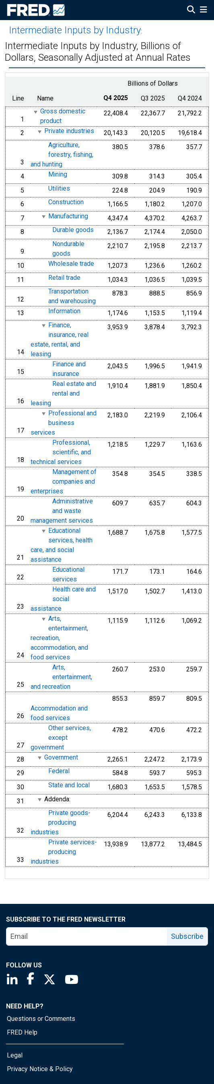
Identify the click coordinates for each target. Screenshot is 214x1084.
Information (64, 311)
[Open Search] (191, 10)
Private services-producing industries (64, 851)
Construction (66, 202)
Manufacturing (68, 216)
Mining (57, 174)
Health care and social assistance (63, 598)
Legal (15, 1055)
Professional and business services (64, 422)
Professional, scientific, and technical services (61, 452)
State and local (69, 785)
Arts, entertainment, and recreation (61, 676)
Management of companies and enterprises (64, 481)
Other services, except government (61, 737)
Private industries (69, 131)
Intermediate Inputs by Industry (75, 30)
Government (61, 757)
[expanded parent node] (35, 112)
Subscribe (187, 936)
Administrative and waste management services (62, 510)
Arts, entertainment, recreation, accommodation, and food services (59, 638)
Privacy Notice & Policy (40, 1069)
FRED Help (22, 1032)
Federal (59, 771)
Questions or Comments (41, 1018)
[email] (86, 936)
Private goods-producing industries (61, 822)
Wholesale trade (71, 263)
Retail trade (64, 277)
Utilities (59, 188)
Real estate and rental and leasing (63, 393)
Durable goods (73, 230)
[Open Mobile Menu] (203, 10)
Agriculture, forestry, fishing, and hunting (62, 154)
